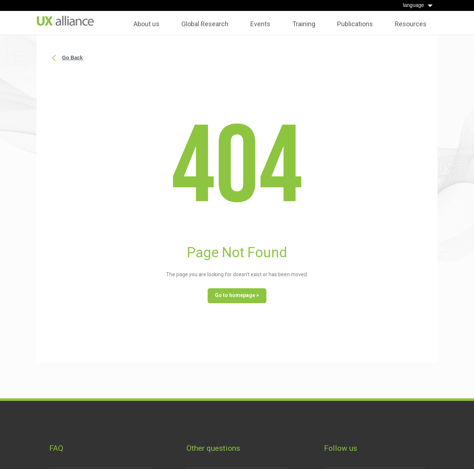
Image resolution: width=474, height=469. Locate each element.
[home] (65, 21)
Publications (355, 24)
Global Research (204, 24)
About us (146, 24)
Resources (411, 24)
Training (303, 24)
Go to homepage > (237, 295)
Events (260, 24)
